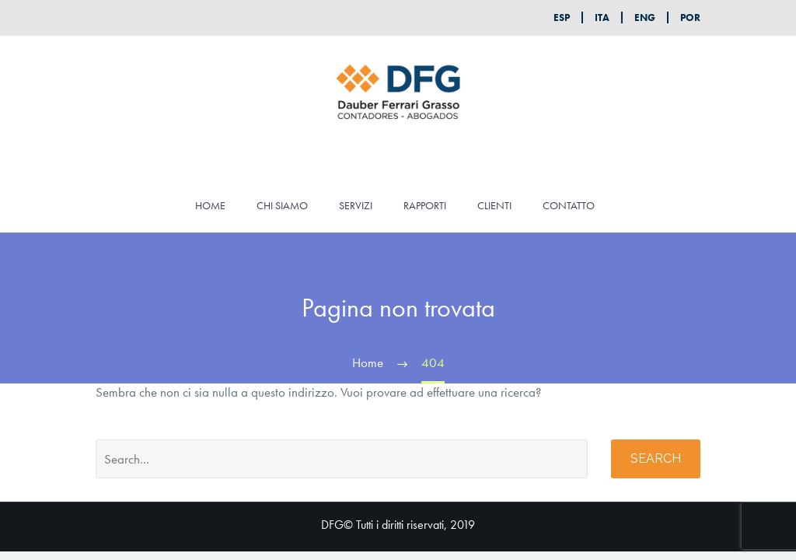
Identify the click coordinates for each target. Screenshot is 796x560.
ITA (602, 17)
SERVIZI (355, 205)
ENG (644, 17)
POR (690, 17)
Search (655, 458)
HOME (210, 205)
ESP (561, 17)
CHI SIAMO (282, 205)
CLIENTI (494, 205)
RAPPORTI (424, 205)
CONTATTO (569, 205)
